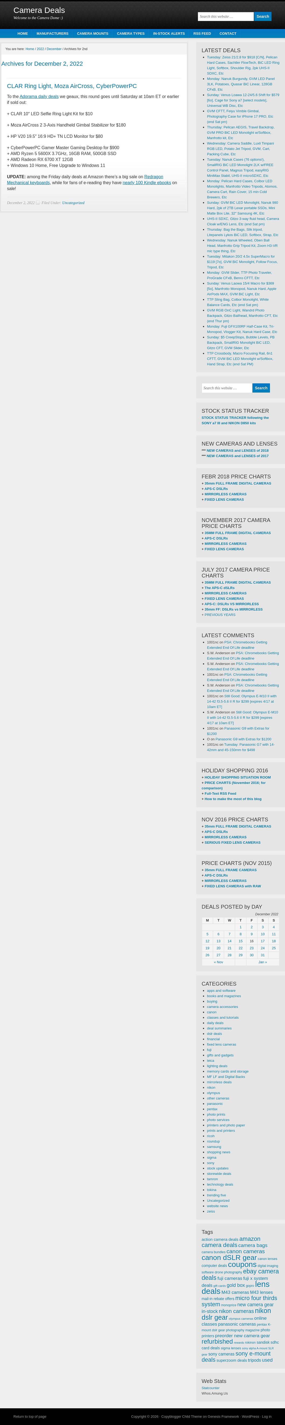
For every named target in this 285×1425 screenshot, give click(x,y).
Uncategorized (73, 203)
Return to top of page (29, 1417)
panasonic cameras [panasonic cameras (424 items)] (237, 1324)
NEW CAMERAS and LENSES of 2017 (238, 456)
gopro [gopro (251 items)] (250, 1286)
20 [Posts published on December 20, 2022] (218, 948)
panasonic (215, 1104)
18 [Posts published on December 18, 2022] (274, 941)
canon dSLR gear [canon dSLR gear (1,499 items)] (229, 1258)
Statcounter (211, 1388)
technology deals (220, 1184)
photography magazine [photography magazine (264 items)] (242, 1330)
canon (211, 1012)
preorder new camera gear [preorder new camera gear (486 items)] (242, 1335)
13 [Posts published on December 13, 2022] (218, 941)
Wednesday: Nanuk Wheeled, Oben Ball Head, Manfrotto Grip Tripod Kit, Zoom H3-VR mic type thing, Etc (242, 245)
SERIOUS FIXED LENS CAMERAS (233, 843)
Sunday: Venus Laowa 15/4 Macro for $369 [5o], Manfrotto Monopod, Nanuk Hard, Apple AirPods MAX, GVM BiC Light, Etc (241, 288)
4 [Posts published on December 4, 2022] (274, 927)
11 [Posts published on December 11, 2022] (274, 934)
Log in (267, 1417)
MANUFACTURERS (52, 33)
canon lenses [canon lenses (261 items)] (267, 1259)
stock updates (218, 1168)
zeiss (211, 1211)
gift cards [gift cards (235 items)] (219, 1285)
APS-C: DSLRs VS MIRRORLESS (232, 604)
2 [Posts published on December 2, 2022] (252, 927)
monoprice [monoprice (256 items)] (229, 1305)
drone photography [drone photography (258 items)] (228, 1272)
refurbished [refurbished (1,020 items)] (217, 1341)
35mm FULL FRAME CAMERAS (230, 870)
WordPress (250, 1417)
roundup (213, 1141)
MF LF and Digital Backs (226, 1077)
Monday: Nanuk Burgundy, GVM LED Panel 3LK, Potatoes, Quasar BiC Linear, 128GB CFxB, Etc (241, 84)
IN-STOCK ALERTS (169, 33)
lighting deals (217, 1066)
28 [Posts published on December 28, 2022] (229, 955)
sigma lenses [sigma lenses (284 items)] (231, 1348)
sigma (211, 1158)
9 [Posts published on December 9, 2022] (252, 934)
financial (213, 1039)
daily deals (215, 1023)
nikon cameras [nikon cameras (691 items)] (236, 1311)
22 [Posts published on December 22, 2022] (241, 948)
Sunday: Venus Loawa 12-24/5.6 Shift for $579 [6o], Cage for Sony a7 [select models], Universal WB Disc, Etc (243, 100)
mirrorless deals (219, 1082)
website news (217, 1206)
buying (212, 1001)
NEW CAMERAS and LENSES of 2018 (238, 451)
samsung (214, 1147)
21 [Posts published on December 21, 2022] (229, 948)
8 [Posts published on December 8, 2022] (240, 934)
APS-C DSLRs (216, 489)
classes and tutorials (223, 1018)
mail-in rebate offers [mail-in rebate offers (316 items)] (218, 1299)
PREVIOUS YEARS (220, 615)
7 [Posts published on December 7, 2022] (229, 934)
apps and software (221, 991)
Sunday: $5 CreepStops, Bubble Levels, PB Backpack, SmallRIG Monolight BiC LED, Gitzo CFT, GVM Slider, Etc (241, 342)
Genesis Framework (223, 1417)
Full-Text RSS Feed (220, 794)
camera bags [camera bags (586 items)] (253, 1245)
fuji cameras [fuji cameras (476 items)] (230, 1278)
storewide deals (219, 1174)
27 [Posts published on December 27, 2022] (218, 955)
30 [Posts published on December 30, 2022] (252, 955)
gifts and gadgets (220, 1055)
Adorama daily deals (39, 96)
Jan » (262, 962)
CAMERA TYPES (131, 33)
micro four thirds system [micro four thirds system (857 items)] (239, 1301)
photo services (218, 1120)
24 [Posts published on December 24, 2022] (263, 948)
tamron (212, 1179)
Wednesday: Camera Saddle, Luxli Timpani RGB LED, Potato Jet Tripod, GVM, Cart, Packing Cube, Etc (240, 148)
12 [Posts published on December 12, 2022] (207, 941)
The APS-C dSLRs (219, 588)
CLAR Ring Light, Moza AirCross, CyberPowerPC (72, 86)
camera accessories (222, 1007)
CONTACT (228, 33)
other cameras (218, 1098)
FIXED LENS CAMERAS (224, 500)
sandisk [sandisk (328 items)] (263, 1342)
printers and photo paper (226, 1125)
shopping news (218, 1152)
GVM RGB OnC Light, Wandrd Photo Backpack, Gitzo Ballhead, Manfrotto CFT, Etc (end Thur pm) (242, 315)
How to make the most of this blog (233, 799)
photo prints (216, 1114)
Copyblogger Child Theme (181, 1417)
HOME (22, 33)
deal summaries (219, 1028)
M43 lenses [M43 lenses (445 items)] (261, 1292)
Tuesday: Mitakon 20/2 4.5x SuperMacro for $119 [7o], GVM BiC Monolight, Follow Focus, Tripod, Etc (242, 261)
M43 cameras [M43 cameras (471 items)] (235, 1292)
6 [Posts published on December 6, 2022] (218, 934)
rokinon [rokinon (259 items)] (250, 1343)
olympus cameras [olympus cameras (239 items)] (241, 1318)
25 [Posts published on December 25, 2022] (274, 948)
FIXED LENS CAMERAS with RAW (233, 886)
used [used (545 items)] (267, 1360)
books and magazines (224, 996)
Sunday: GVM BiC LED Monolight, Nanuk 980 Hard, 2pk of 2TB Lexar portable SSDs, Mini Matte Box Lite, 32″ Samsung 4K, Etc (242, 208)
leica (210, 1061)
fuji (209, 1050)
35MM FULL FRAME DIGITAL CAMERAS (238, 533)
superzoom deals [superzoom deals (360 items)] (231, 1360)
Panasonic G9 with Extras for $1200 (243, 739)
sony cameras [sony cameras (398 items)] (221, 1354)
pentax (212, 1109)
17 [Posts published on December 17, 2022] (263, 941)
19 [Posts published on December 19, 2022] (207, 948)
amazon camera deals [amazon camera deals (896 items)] (231, 1241)
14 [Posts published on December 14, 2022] (229, 941)
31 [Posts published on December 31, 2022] (263, 955)
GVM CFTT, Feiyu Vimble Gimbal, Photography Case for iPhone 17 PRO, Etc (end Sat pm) (240, 116)
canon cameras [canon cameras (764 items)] (246, 1251)
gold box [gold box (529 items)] (236, 1285)
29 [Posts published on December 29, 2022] (241, 955)
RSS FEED (202, 33)
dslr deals (214, 1034)
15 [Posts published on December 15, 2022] (241, 941)
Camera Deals (39, 10)
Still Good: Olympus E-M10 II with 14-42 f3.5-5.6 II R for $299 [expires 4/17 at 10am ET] (242, 701)
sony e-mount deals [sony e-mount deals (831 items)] (236, 1356)
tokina (211, 1190)
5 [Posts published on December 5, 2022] (207, 934)
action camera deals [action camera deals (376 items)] (220, 1239)
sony (210, 1163)
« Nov (218, 962)
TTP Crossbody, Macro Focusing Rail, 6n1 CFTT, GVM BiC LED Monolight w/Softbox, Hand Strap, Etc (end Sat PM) (240, 358)
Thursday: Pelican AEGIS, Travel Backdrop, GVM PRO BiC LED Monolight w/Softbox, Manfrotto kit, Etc (241, 132)
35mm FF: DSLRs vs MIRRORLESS (234, 609)
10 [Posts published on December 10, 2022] (263, 934)
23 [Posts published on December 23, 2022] (252, 948)
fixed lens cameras (221, 1044)
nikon (211, 1088)
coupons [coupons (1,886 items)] (242, 1264)
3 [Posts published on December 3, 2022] (263, 927)
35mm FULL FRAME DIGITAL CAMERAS (238, 483)
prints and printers (221, 1131)
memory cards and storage (228, 1071)
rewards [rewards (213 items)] (239, 1342)
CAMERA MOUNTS (92, 33)
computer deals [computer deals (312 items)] (214, 1266)
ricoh (211, 1136)
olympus (213, 1093)
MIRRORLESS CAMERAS (226, 494)
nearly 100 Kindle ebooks (147, 182)
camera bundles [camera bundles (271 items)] (214, 1252)
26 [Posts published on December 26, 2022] (207, 955)
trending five (216, 1195)
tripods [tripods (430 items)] (254, 1360)
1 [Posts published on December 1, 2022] (240, 927)
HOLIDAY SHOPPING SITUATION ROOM (238, 777)
